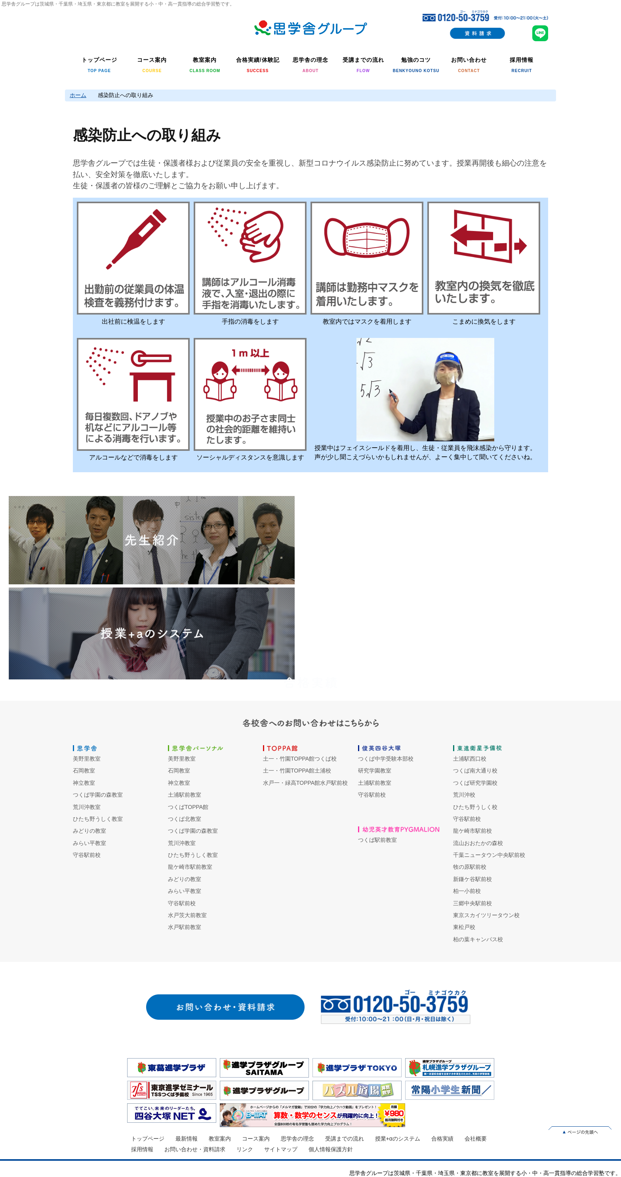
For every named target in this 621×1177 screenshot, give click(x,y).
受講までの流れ (344, 1138)
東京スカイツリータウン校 (486, 915)
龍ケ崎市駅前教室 (190, 867)
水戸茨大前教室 (187, 915)
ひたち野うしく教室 (98, 819)
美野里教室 (87, 758)
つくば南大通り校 (475, 770)
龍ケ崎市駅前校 (472, 831)
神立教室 (84, 783)
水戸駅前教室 (184, 927)
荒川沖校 (464, 795)
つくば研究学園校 (475, 783)
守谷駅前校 (87, 855)
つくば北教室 (184, 819)
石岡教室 (84, 770)
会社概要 (476, 1138)
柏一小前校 (467, 891)
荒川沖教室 (87, 807)
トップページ (147, 1138)
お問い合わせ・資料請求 (194, 1149)
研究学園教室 (374, 770)
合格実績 (442, 1138)
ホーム (78, 95)
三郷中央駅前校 (472, 903)
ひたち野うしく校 (475, 807)
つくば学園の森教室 (98, 795)
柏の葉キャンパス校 (478, 939)
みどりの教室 (89, 831)
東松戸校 (464, 927)
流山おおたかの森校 (478, 843)
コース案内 (256, 1138)
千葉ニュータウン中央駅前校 (489, 855)
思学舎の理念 (297, 1138)
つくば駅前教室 (377, 840)
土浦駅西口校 (469, 758)
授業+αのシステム (397, 1138)
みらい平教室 (89, 843)
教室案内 (220, 1138)
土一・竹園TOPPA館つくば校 (300, 758)
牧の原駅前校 (469, 867)
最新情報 (186, 1138)
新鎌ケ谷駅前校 (472, 879)
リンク (244, 1149)
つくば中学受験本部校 (385, 758)
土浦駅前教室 (184, 795)
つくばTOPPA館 (188, 807)
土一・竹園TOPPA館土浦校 (297, 770)
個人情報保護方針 (331, 1149)
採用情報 (142, 1149)
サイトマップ (280, 1149)
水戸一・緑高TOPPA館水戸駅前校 (305, 783)
